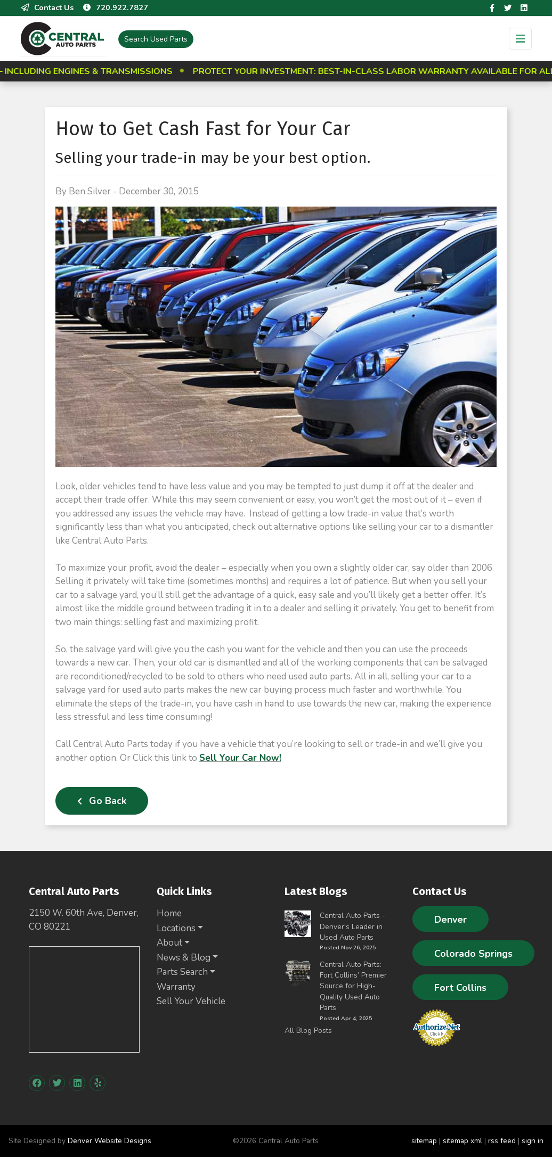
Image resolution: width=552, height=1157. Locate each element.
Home (169, 913)
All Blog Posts (308, 1030)
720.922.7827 (115, 7)
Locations (176, 928)
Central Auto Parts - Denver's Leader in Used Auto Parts (352, 926)
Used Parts (156, 39)
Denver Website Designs (109, 1141)
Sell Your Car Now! (240, 758)
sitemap (424, 1141)
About (169, 943)
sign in (532, 1141)
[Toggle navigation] (520, 39)
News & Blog (183, 957)
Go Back (101, 800)
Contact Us (47, 7)
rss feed (502, 1141)
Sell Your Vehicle (191, 1001)
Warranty (176, 987)
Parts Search (182, 972)
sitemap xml (462, 1141)
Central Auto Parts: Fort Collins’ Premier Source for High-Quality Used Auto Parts (353, 986)
